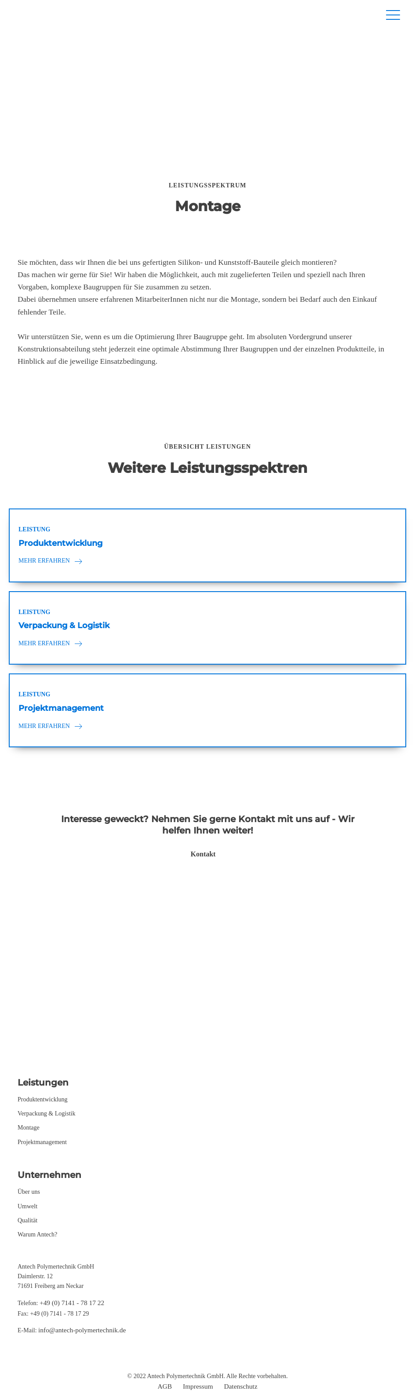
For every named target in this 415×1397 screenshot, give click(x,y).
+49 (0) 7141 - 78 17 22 (72, 1302)
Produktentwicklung (43, 1099)
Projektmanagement (42, 1142)
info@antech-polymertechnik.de (82, 1330)
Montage (29, 1127)
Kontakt (203, 854)
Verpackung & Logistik (46, 1113)
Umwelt (27, 1206)
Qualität (27, 1220)
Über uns (29, 1192)
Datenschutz (240, 1386)
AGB (165, 1386)
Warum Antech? (37, 1234)
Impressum (198, 1386)
